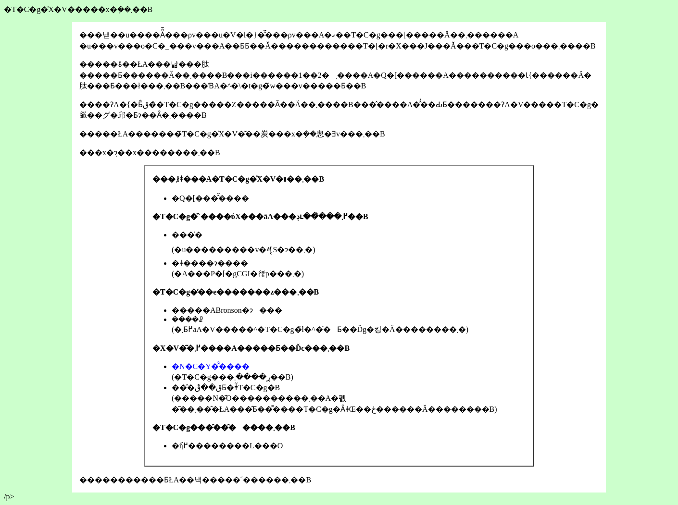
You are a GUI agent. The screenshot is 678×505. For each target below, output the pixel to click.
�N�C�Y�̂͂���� (211, 366)
